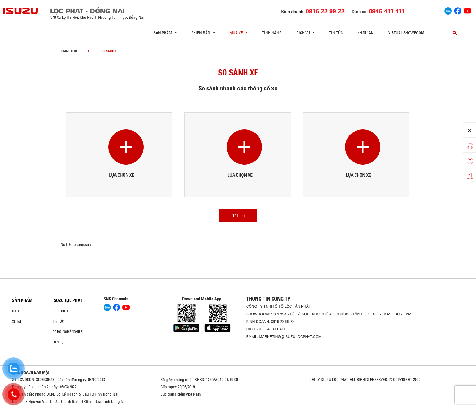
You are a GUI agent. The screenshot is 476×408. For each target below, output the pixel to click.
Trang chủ (68, 51)
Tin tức (336, 32)
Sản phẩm (22, 300)
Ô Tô (15, 311)
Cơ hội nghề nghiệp (68, 331)
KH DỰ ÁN (365, 32)
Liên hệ (58, 342)
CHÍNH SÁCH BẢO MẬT (31, 372)
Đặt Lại (238, 215)
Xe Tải (16, 321)
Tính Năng (272, 32)
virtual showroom (406, 32)
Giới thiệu (60, 311)
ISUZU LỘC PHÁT (67, 300)
